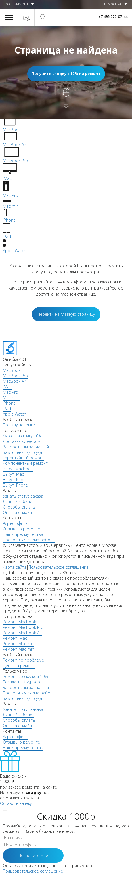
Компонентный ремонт (25, 463)
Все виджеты (16, 3)
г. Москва (112, 3)
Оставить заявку (16, 803)
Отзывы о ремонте (21, 529)
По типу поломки (19, 425)
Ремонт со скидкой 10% (25, 676)
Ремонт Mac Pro (18, 643)
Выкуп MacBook (18, 468)
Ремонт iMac (15, 638)
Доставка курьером (22, 441)
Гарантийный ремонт (23, 457)
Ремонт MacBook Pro (23, 627)
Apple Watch (14, 414)
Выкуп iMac (13, 474)
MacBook (11, 370)
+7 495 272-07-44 (112, 16)
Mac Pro (10, 392)
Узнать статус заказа (23, 496)
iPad (7, 408)
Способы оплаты (19, 507)
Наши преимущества (23, 534)
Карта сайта (14, 567)
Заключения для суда (22, 452)
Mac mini (11, 397)
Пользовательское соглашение (58, 567)
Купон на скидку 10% (22, 436)
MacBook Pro (15, 375)
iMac (7, 386)
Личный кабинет (18, 501)
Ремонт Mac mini (19, 649)
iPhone (9, 403)
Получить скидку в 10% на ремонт (66, 73)
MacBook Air (14, 381)
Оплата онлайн (17, 512)
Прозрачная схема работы (29, 539)
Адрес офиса (15, 523)
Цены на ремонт (19, 665)
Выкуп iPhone (15, 485)
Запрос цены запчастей (26, 447)
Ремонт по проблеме (23, 660)
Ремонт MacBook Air (22, 632)
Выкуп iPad (13, 479)
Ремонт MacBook (19, 621)
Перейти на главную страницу (66, 314)
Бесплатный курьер (21, 682)
